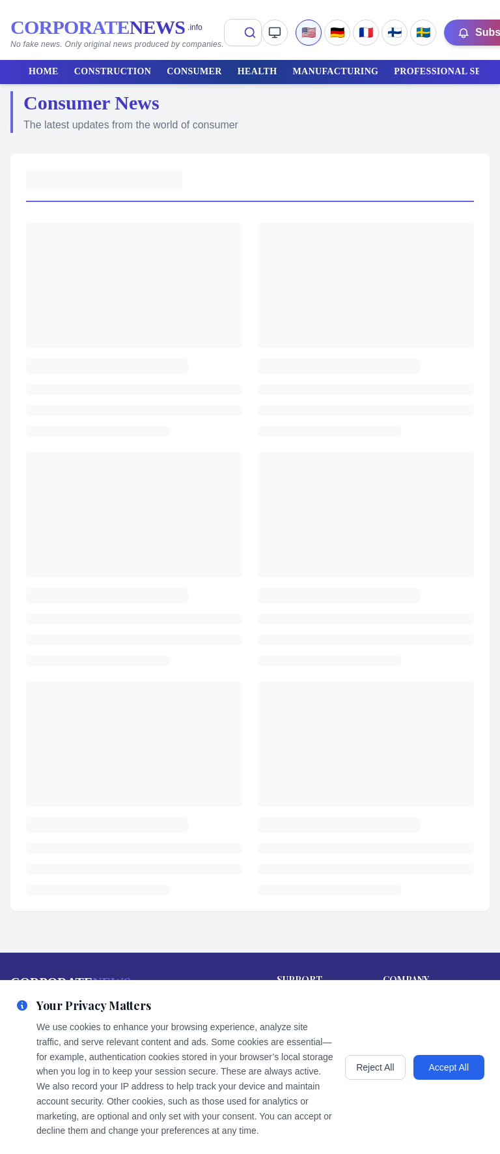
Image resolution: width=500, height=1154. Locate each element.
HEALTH (257, 71)
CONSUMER (194, 71)
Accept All (449, 1067)
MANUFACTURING (336, 71)
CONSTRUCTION (113, 71)
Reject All (375, 1067)
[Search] (250, 32)
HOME (44, 71)
